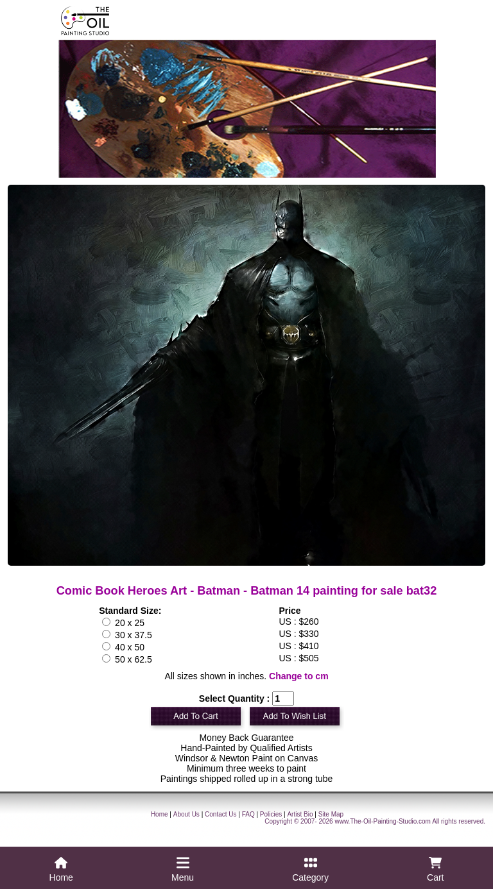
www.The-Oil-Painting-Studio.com (382, 821)
